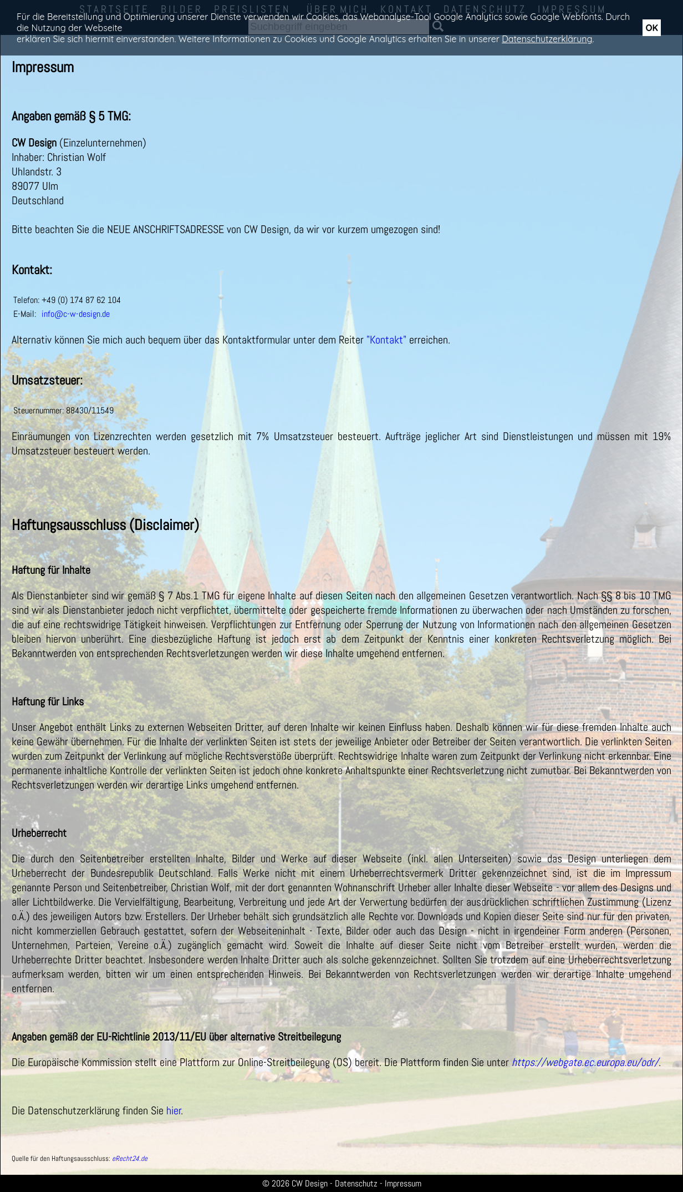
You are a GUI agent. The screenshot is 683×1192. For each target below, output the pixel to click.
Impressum (403, 1183)
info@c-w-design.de (76, 314)
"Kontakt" (386, 339)
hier (173, 1110)
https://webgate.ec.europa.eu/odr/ (585, 1062)
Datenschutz (356, 1183)
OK (651, 27)
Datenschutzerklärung (547, 38)
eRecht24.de (129, 1158)
